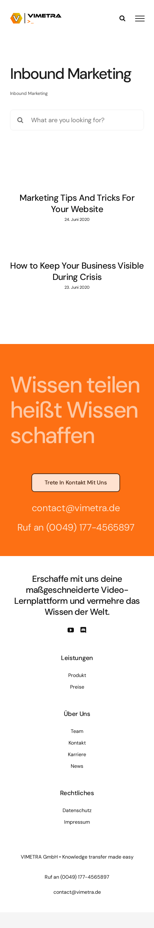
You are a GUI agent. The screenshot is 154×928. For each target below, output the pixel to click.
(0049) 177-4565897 (89, 527)
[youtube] (71, 630)
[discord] (83, 630)
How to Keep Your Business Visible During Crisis (77, 271)
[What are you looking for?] (77, 120)
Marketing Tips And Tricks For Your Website (77, 203)
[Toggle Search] (122, 18)
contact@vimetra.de (74, 508)
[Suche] (20, 120)
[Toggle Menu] (140, 18)
